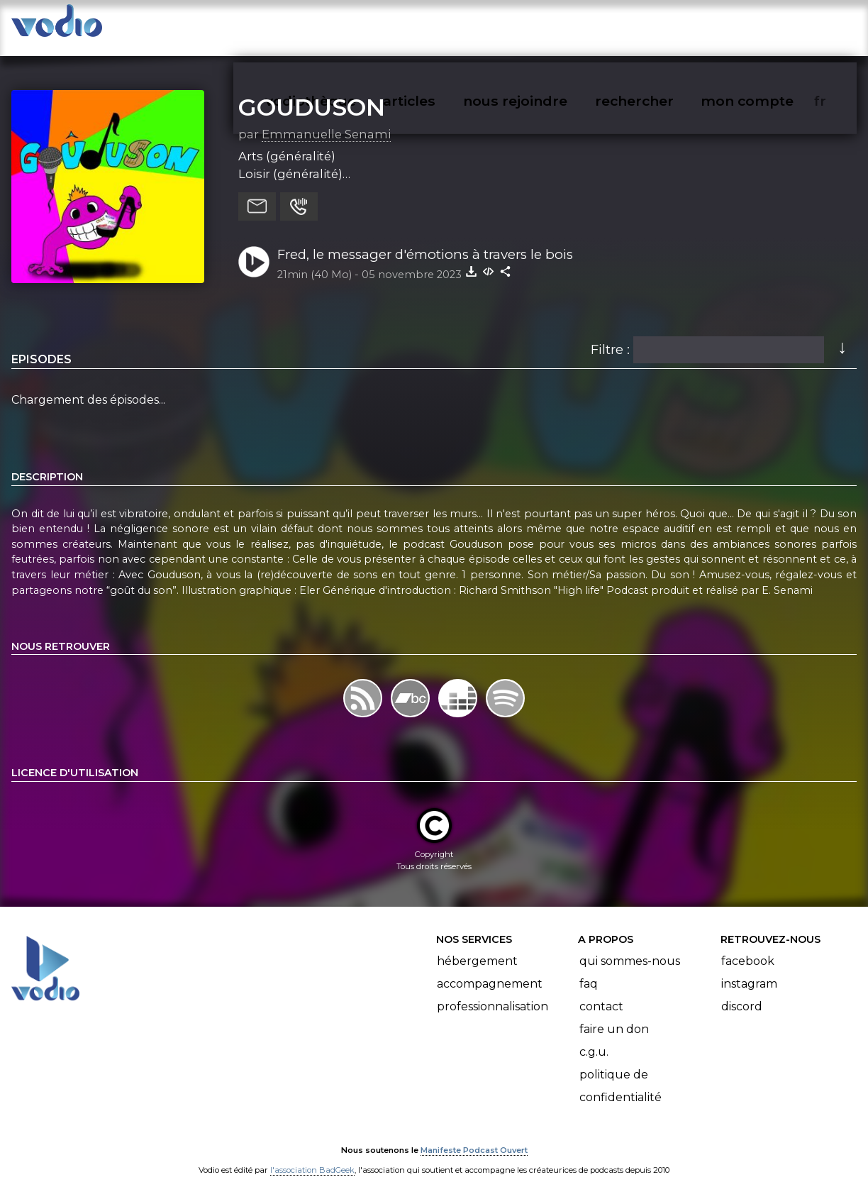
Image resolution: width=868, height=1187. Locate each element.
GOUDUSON (311, 93)
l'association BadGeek (312, 1156)
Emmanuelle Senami (326, 120)
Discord (741, 992)
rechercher (660, 25)
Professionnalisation (492, 992)
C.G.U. (593, 1037)
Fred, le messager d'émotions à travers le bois (425, 240)
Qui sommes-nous (629, 947)
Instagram (749, 969)
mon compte (770, 25)
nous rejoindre (544, 25)
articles (441, 25)
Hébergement (477, 947)
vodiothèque (344, 25)
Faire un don (614, 1015)
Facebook (747, 947)
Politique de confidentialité (620, 1072)
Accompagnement (489, 969)
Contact (601, 992)
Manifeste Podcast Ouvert (474, 1136)
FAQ (588, 969)
